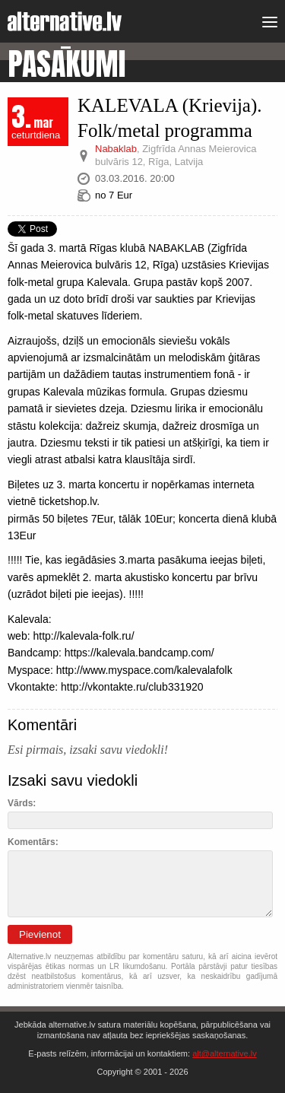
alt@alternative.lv (224, 1053)
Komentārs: (33, 842)
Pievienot (40, 934)
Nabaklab (116, 148)
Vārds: (22, 803)
